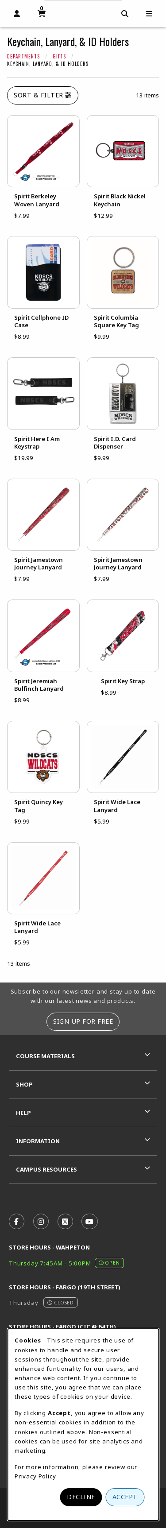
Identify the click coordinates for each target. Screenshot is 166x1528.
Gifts (59, 56)
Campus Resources (46, 1169)
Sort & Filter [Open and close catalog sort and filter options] (43, 95)
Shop (24, 1084)
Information (38, 1141)
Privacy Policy (35, 1476)
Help (23, 1113)
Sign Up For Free (83, 1021)
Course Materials (45, 1056)
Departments (23, 56)
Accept (125, 1497)
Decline (81, 1497)
